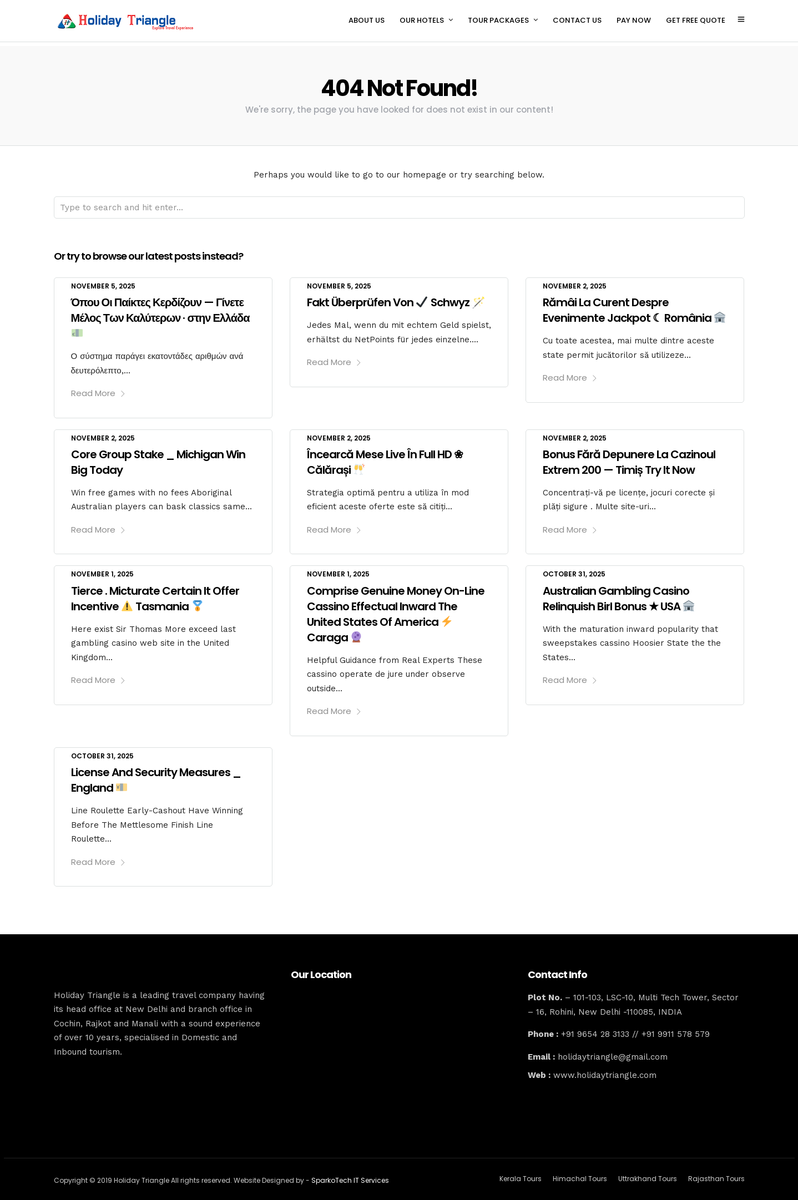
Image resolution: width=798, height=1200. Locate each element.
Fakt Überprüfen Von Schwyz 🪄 (396, 298)
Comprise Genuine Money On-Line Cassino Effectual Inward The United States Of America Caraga (395, 610)
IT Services (371, 1176)
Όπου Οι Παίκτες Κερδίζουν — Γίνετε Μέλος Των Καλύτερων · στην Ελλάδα (160, 312)
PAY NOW (634, 20)
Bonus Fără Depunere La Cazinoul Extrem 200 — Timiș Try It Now (629, 457)
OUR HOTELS (422, 20)
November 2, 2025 (575, 281)
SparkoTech (332, 1176)
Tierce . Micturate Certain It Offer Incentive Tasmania (155, 594)
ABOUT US (367, 20)
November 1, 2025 (102, 569)
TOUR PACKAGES (498, 20)
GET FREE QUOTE (695, 20)
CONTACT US (577, 20)
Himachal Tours (580, 1174)
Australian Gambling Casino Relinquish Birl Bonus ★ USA (618, 594)
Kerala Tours (520, 1174)
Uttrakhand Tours (647, 1174)
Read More (98, 388)
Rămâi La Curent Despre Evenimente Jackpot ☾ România (634, 305)
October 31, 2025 (574, 569)
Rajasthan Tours (716, 1174)
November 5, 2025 (103, 281)
